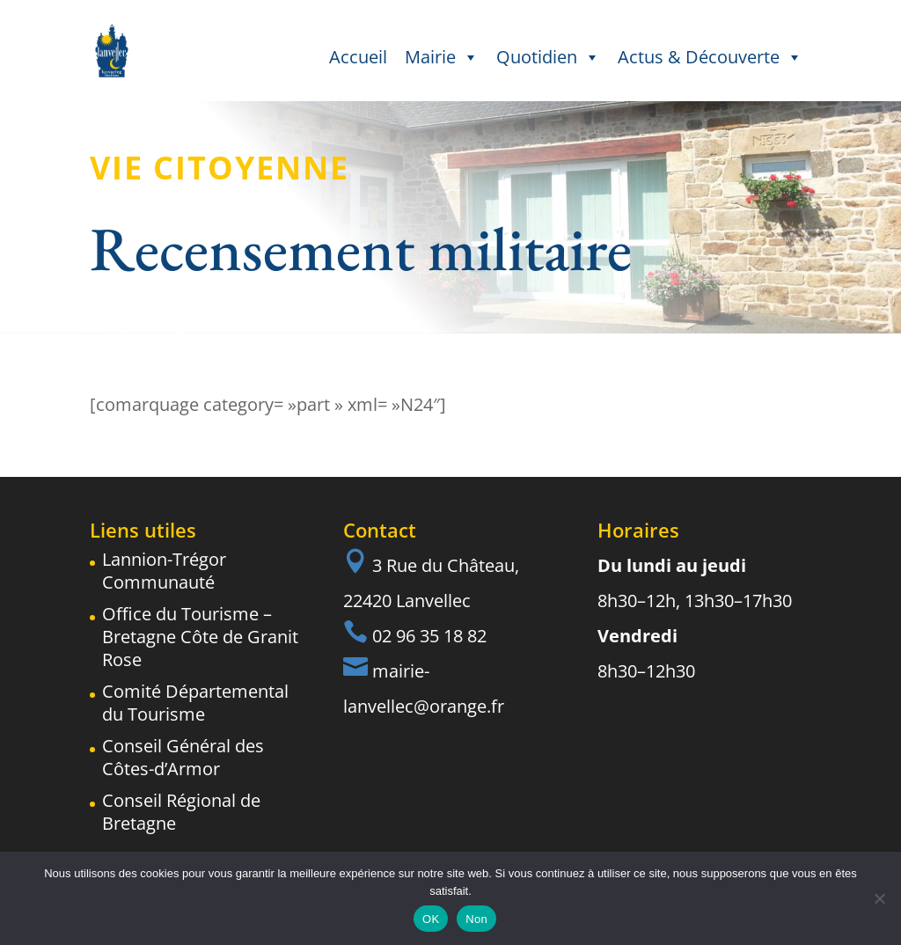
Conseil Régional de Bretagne (181, 811)
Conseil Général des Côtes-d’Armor (183, 757)
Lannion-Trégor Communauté (164, 570)
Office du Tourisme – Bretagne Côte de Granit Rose (200, 636)
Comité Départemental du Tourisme (195, 702)
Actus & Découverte (710, 57)
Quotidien (548, 57)
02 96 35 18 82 (429, 636)
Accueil (358, 57)
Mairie (442, 57)
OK (430, 919)
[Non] (879, 898)
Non (476, 919)
